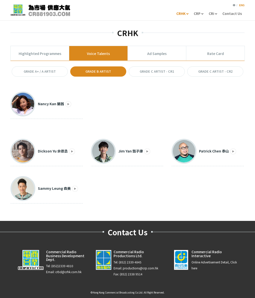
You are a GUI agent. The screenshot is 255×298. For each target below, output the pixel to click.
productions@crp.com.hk (140, 268)
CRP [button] (199, 13)
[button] (40, 71)
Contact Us (232, 13)
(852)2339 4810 (62, 266)
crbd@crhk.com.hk (68, 272)
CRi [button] (213, 13)
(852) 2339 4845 (130, 262)
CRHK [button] (182, 13)
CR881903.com (40, 10)
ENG (242, 5)
